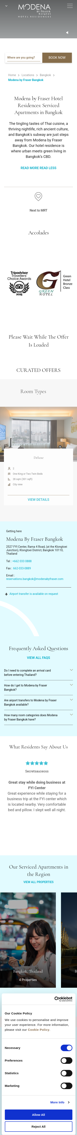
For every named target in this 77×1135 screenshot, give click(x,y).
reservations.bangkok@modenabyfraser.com (34, 579)
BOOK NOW (57, 58)
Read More (30, 168)
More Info (57, 1102)
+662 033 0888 (22, 561)
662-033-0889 (22, 568)
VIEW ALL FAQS (38, 658)
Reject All (39, 1126)
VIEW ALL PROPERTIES (38, 882)
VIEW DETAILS (38, 510)
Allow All (38, 1114)
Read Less (48, 168)
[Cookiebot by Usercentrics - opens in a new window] (54, 999)
